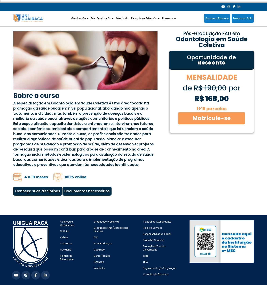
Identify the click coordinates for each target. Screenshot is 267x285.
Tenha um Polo (243, 18)
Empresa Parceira (217, 18)
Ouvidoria (65, 249)
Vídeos (64, 237)
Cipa (145, 256)
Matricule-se (212, 118)
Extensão (99, 262)
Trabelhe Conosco (153, 240)
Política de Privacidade (67, 257)
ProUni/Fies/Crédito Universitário (154, 248)
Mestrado (122, 18)
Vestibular (99, 268)
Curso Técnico (102, 256)
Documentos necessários (87, 191)
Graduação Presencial (106, 221)
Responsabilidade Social (157, 234)
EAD (96, 237)
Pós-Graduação (103, 243)
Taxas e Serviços (152, 228)
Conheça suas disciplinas (37, 191)
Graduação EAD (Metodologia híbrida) (111, 229)
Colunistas (66, 243)
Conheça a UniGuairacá (67, 223)
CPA (145, 262)
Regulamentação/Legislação (159, 268)
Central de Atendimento (157, 221)
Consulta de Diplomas (156, 274)
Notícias (64, 231)
